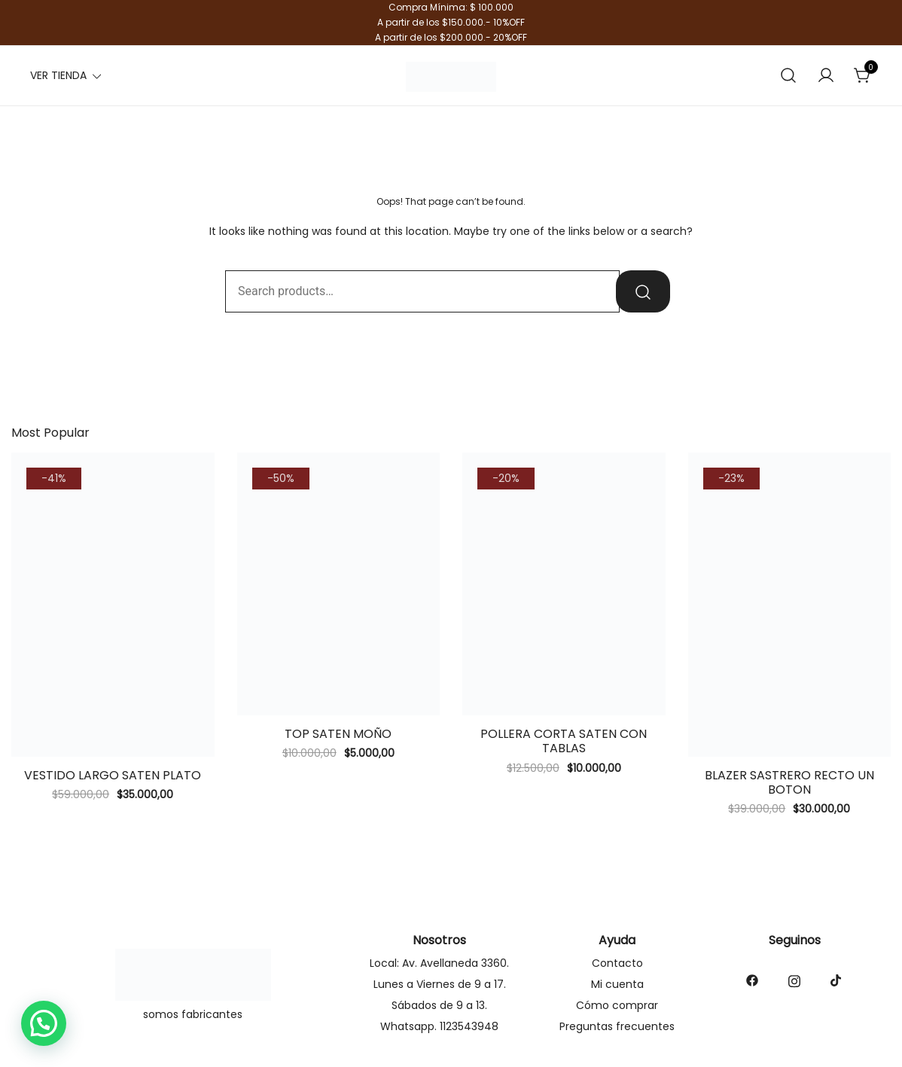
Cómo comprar (617, 1005)
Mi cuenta (617, 984)
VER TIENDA (58, 75)
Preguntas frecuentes (617, 1026)
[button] (43, 1023)
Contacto (617, 963)
